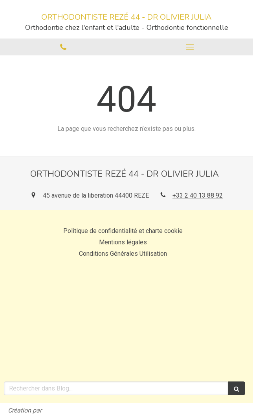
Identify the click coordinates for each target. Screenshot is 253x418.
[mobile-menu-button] (189, 47)
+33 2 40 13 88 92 (197, 195)
